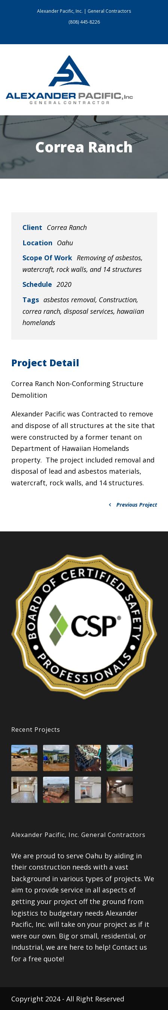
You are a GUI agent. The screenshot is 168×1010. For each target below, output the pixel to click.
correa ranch (41, 311)
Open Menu (155, 79)
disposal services (88, 311)
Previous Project (133, 504)
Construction (118, 299)
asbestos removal (69, 299)
